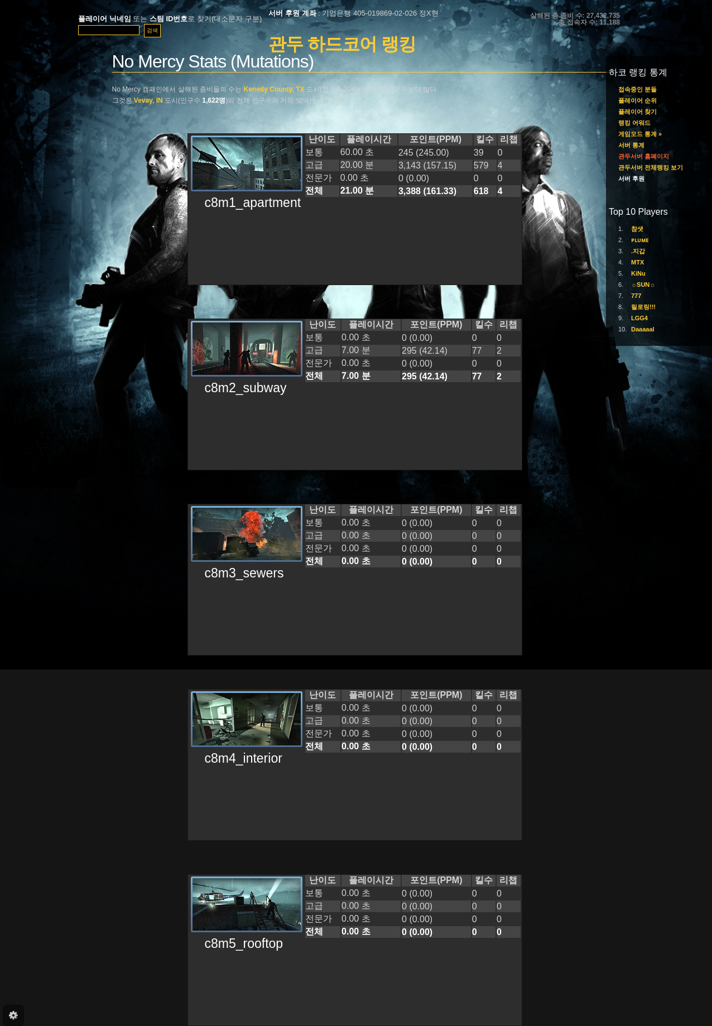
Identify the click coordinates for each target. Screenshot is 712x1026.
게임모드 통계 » (640, 134)
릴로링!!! (643, 307)
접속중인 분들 (637, 89)
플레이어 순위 (637, 100)
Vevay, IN (148, 100)
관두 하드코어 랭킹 (342, 44)
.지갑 (638, 251)
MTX (637, 262)
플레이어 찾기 (637, 111)
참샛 (637, 228)
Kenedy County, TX (274, 89)
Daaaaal (643, 329)
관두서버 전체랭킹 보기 (650, 167)
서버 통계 (631, 145)
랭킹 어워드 (634, 122)
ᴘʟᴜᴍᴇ (639, 240)
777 (636, 295)
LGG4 (639, 318)
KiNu (638, 273)
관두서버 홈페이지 (643, 156)
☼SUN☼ (643, 284)
